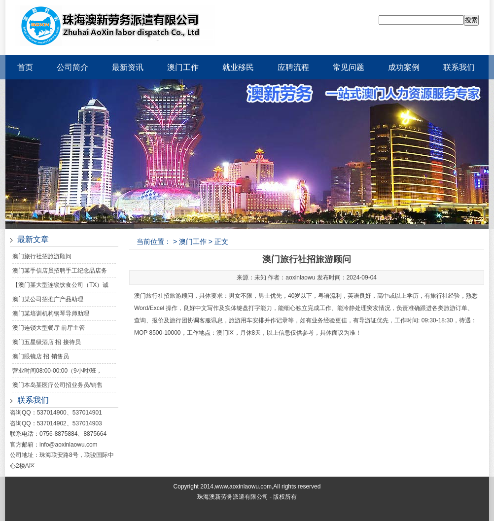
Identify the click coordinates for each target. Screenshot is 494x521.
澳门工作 (183, 67)
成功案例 (404, 67)
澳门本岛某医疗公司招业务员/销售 (57, 385)
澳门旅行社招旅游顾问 (41, 256)
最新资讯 (127, 67)
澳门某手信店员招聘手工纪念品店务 (59, 270)
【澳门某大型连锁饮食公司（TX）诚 (60, 284)
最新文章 (33, 239)
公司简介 (72, 67)
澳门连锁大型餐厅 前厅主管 (48, 327)
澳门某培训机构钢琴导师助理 (50, 313)
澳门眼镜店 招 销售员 (40, 356)
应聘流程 (293, 67)
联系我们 (459, 67)
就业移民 (238, 67)
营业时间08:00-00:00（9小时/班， (57, 370)
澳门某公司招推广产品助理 (47, 299)
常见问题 (348, 67)
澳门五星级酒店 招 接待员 (46, 342)
